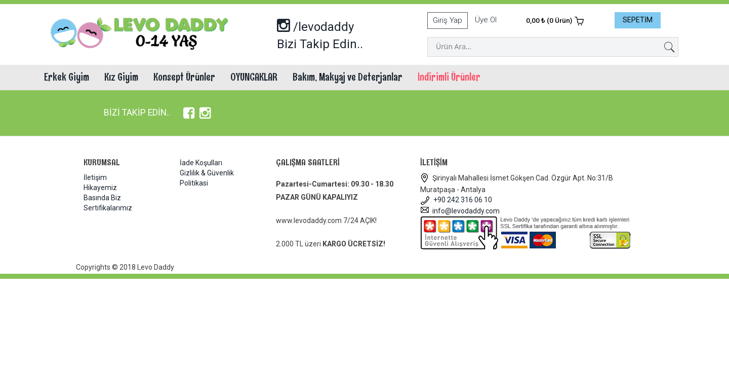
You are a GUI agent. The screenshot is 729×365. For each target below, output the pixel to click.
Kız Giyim (121, 77)
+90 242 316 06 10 (456, 200)
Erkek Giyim (66, 77)
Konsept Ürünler (184, 77)
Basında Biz (102, 198)
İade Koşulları (201, 163)
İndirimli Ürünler (449, 77)
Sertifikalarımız (108, 208)
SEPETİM (638, 20)
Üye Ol (486, 19)
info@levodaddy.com (460, 211)
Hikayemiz (100, 188)
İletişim (95, 177)
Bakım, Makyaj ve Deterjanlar (347, 77)
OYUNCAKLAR (253, 77)
